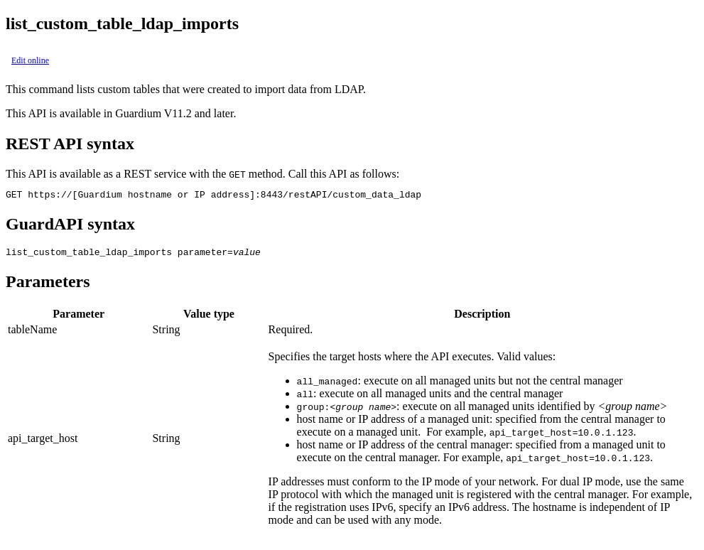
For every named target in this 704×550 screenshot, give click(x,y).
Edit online (30, 60)
